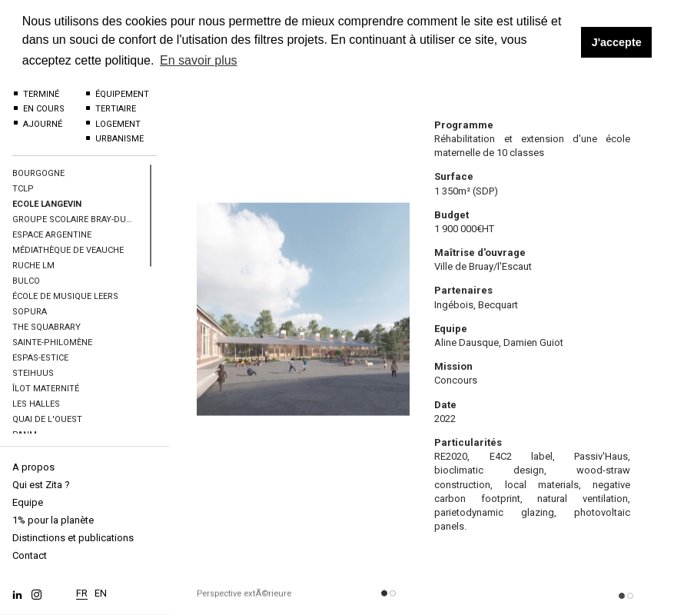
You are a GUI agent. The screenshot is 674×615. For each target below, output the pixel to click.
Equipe (27, 502)
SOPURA (29, 312)
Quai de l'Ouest (47, 419)
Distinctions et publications (73, 538)
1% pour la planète (53, 520)
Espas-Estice (40, 358)
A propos (33, 467)
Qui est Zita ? (41, 484)
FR (82, 589)
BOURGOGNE (38, 173)
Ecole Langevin (46, 204)
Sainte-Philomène (52, 342)
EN (101, 589)
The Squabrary (46, 327)
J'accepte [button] (617, 42)
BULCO (26, 281)
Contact (29, 555)
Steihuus (33, 373)
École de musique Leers (65, 296)
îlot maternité (45, 389)
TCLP (23, 189)
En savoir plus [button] (198, 60)
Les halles (36, 404)
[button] (384, 599)
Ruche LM (33, 266)
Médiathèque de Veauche (68, 250)
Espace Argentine (51, 235)
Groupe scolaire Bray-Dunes (73, 219)
